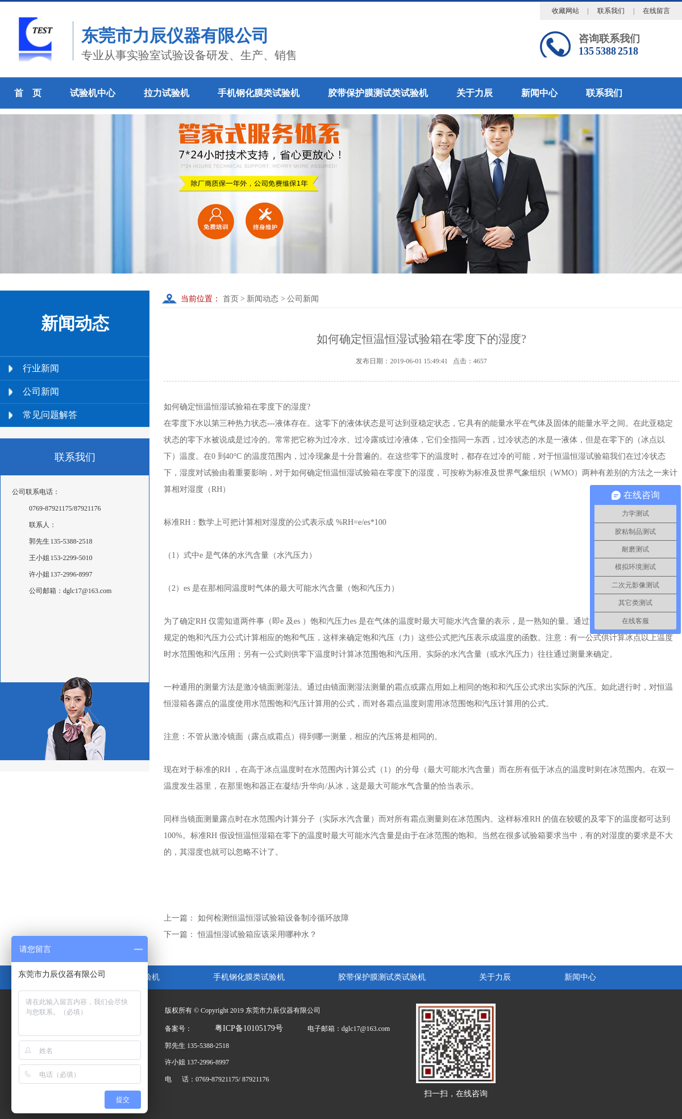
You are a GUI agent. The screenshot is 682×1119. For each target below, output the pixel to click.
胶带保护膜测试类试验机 (378, 93)
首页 (230, 299)
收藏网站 (565, 11)
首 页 (27, 93)
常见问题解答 (50, 415)
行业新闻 (41, 368)
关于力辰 (474, 93)
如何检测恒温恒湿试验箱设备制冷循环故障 (273, 918)
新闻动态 (262, 299)
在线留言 (656, 11)
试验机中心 (92, 93)
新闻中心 (539, 93)
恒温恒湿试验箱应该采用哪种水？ (257, 934)
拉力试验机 (166, 93)
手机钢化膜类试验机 (259, 93)
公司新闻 (41, 391)
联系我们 (611, 11)
